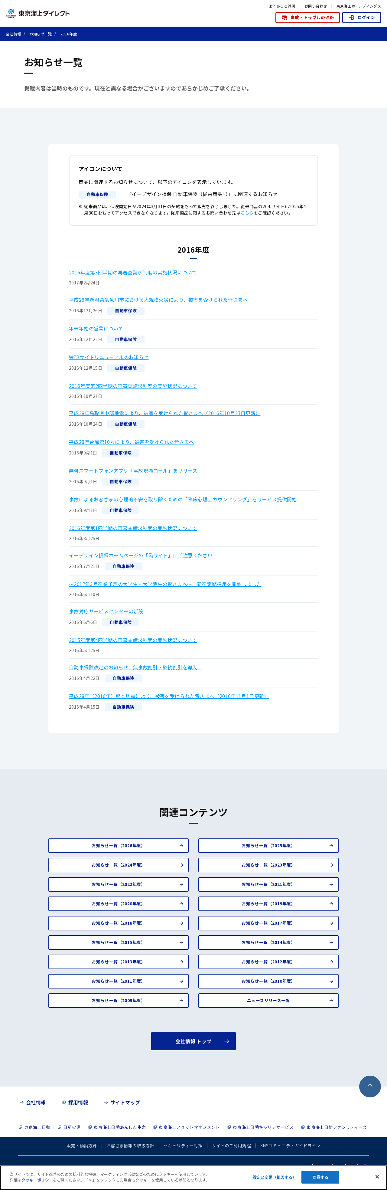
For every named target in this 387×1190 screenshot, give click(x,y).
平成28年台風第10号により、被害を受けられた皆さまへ (131, 441)
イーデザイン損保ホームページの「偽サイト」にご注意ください (141, 555)
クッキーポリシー (37, 1180)
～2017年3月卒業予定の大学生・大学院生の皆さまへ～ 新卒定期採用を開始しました (165, 584)
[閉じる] (377, 1176)
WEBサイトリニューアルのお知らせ (109, 357)
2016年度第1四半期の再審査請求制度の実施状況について (133, 528)
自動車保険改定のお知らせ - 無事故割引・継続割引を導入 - (135, 667)
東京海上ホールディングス (358, 5)
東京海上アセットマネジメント (189, 1127)
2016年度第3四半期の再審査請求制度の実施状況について (133, 272)
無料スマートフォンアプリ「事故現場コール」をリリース (133, 470)
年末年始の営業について (96, 328)
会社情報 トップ (193, 1041)
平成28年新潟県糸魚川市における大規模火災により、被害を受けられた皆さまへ (158, 299)
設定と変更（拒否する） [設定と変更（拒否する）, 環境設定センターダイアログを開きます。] (274, 1177)
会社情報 (36, 1102)
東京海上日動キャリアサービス (263, 1127)
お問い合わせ (315, 5)
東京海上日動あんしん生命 (120, 1127)
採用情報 (78, 1102)
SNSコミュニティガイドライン (290, 1145)
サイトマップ (125, 1102)
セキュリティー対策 (183, 1145)
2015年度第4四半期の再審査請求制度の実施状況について (133, 640)
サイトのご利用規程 (231, 1145)
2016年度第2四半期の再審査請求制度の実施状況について (133, 385)
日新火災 (72, 1127)
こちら (247, 213)
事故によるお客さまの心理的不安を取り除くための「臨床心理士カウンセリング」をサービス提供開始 (183, 499)
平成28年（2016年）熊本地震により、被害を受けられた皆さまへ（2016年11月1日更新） (169, 696)
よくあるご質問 (282, 5)
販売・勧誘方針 (82, 1145)
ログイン (361, 17)
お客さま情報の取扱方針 (130, 1145)
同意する (321, 1177)
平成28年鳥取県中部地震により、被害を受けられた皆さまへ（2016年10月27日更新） (165, 413)
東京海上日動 (37, 1127)
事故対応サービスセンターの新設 (106, 611)
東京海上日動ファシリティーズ (337, 1127)
